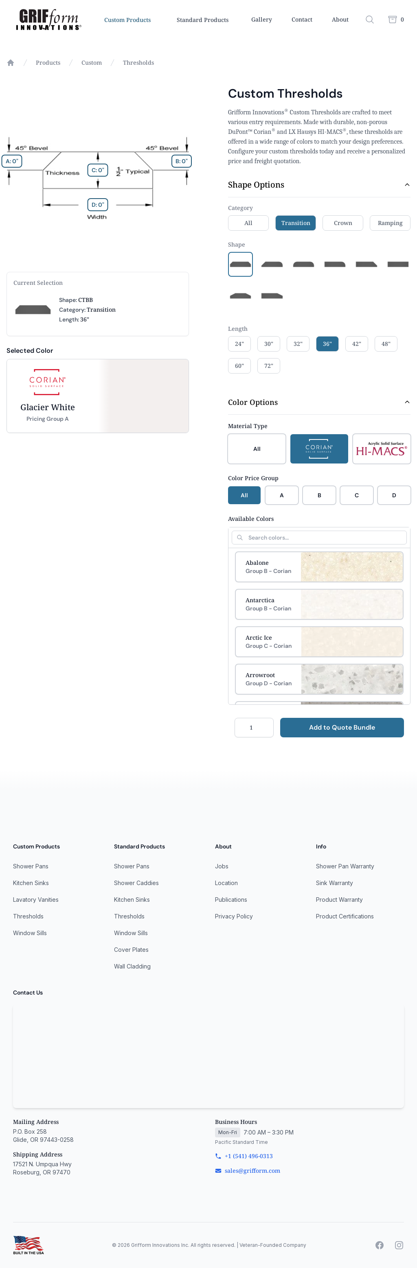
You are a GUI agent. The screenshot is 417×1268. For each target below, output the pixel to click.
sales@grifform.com (247, 1170)
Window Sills (30, 932)
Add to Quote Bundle (342, 727)
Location (226, 882)
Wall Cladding (132, 966)
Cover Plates (131, 949)
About (340, 19)
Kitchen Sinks (31, 882)
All (244, 495)
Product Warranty (339, 899)
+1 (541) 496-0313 (244, 1156)
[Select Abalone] (319, 566)
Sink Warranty (334, 882)
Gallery (261, 19)
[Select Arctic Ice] (319, 641)
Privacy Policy (234, 916)
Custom (91, 62)
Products (48, 62)
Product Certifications (345, 916)
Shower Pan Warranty (345, 866)
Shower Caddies (136, 882)
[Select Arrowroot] (319, 679)
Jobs (221, 866)
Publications (231, 899)
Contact (302, 19)
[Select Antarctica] (319, 604)
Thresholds (138, 62)
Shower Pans (30, 866)
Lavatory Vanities (36, 899)
